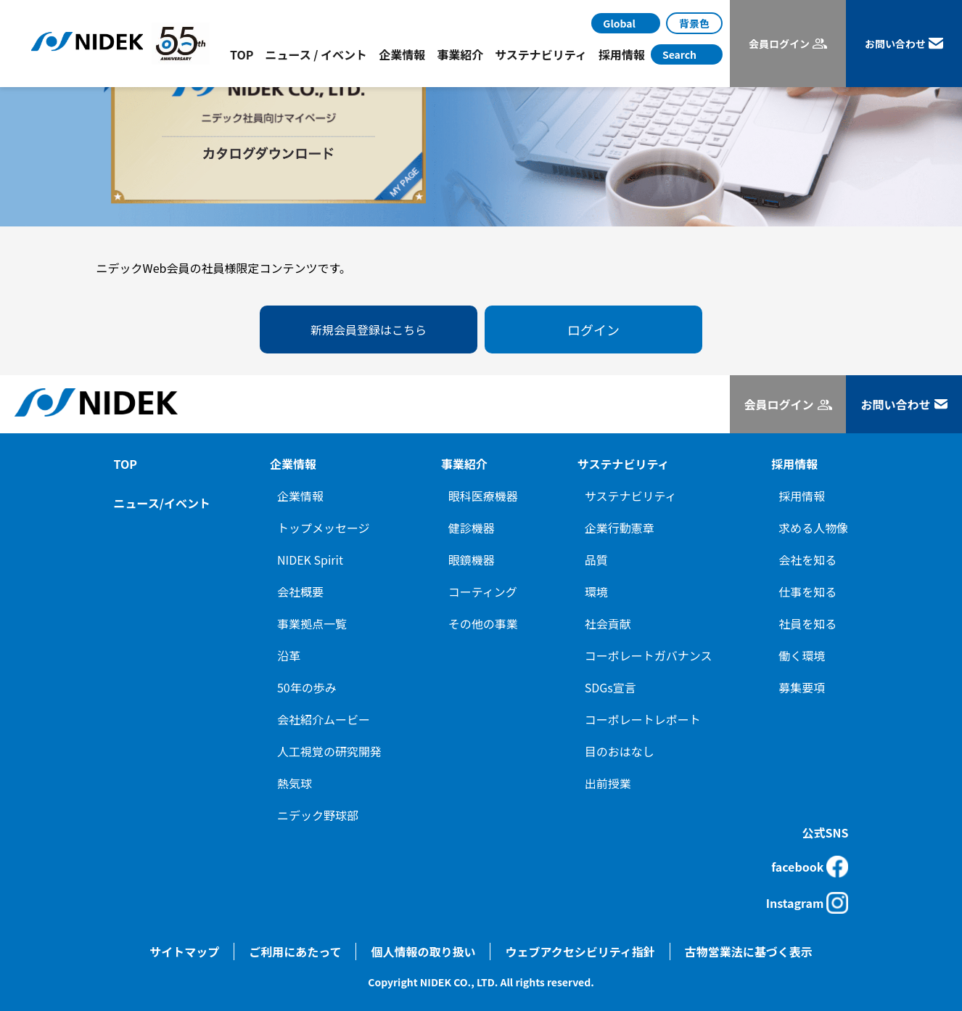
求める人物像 (813, 527)
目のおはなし (619, 751)
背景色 (694, 23)
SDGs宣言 (610, 687)
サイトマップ (184, 951)
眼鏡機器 (471, 559)
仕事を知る (807, 591)
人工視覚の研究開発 (329, 751)
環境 (596, 591)
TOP (241, 54)
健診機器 (471, 527)
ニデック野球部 (317, 815)
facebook (809, 866)
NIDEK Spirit (310, 559)
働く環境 (801, 655)
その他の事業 (483, 623)
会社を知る (807, 559)
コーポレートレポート (643, 719)
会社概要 (300, 591)
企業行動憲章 (619, 527)
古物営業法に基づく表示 (749, 951)
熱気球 (294, 783)
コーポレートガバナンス (648, 655)
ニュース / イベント (316, 54)
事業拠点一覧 (312, 623)
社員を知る (807, 623)
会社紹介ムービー (323, 719)
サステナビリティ (631, 495)
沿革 (288, 655)
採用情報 (801, 495)
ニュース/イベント (162, 503)
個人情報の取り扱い (423, 951)
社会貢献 (608, 623)
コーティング (482, 591)
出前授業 (608, 783)
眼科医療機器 (483, 495)
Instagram (807, 903)
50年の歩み (307, 687)
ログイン (593, 329)
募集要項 (801, 687)
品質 (596, 559)
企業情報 (300, 495)
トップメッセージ (323, 527)
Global (619, 23)
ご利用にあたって (295, 951)
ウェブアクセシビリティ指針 (579, 951)
